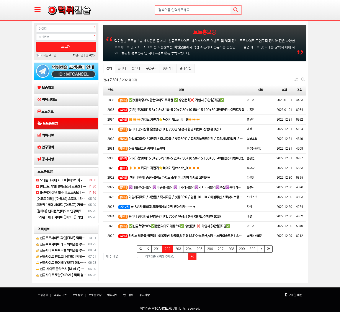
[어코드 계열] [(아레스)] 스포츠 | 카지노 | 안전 (61, 186)
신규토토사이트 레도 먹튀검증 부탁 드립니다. (61, 244)
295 (199, 249)
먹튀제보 (44, 229)
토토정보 (77, 295)
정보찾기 (91, 55)
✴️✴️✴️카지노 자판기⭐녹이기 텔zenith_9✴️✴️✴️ (159, 120)
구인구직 (151, 68)
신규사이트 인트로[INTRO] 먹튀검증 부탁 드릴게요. (61, 257)
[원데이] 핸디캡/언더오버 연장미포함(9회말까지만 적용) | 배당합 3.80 (61, 211)
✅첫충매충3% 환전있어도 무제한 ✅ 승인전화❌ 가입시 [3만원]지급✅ (171, 100)
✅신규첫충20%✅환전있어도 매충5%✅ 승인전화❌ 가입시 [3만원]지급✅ (174, 226)
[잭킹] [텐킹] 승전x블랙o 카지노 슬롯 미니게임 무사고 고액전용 (164, 178)
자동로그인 (49, 55)
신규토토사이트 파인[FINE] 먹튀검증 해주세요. (61, 238)
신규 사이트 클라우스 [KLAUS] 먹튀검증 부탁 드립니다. (61, 269)
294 (189, 249)
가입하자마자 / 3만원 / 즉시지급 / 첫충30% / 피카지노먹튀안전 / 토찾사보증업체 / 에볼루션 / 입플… (181, 139)
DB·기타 (168, 68)
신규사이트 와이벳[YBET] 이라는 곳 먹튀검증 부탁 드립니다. (61, 263)
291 (157, 249)
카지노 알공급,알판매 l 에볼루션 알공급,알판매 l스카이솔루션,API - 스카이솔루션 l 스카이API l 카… (181, 236)
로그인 (66, 46)
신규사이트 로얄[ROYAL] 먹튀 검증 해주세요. (61, 275)
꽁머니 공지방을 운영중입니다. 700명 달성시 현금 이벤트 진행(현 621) (169, 130)
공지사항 (144, 295)
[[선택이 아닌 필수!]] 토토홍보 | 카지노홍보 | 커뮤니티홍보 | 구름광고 (61, 192)
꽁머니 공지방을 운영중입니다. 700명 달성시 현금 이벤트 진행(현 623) (169, 217)
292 (169, 249)
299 (242, 249)
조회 (299, 90)
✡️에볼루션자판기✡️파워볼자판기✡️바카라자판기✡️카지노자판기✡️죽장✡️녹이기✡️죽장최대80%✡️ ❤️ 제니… (181, 188)
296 (210, 249)
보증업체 (43, 295)
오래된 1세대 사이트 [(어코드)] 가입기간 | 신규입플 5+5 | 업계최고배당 (61, 180)
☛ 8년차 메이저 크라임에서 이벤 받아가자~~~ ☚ (156, 207)
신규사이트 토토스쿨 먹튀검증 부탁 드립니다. (61, 250)
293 (178, 249)
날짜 (284, 90)
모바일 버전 (293, 295)
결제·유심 (185, 68)
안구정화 (128, 295)
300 (252, 249)
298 (231, 249)
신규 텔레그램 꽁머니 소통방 (141, 149)
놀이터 (136, 68)
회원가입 (78, 55)
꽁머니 (122, 68)
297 (221, 249)
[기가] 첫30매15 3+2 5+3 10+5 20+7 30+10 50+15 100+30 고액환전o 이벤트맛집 (181, 110)
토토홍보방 (45, 171)
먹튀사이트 (60, 295)
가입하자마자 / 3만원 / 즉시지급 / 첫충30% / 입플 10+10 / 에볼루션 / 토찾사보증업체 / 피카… (181, 197)
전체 (109, 68)
